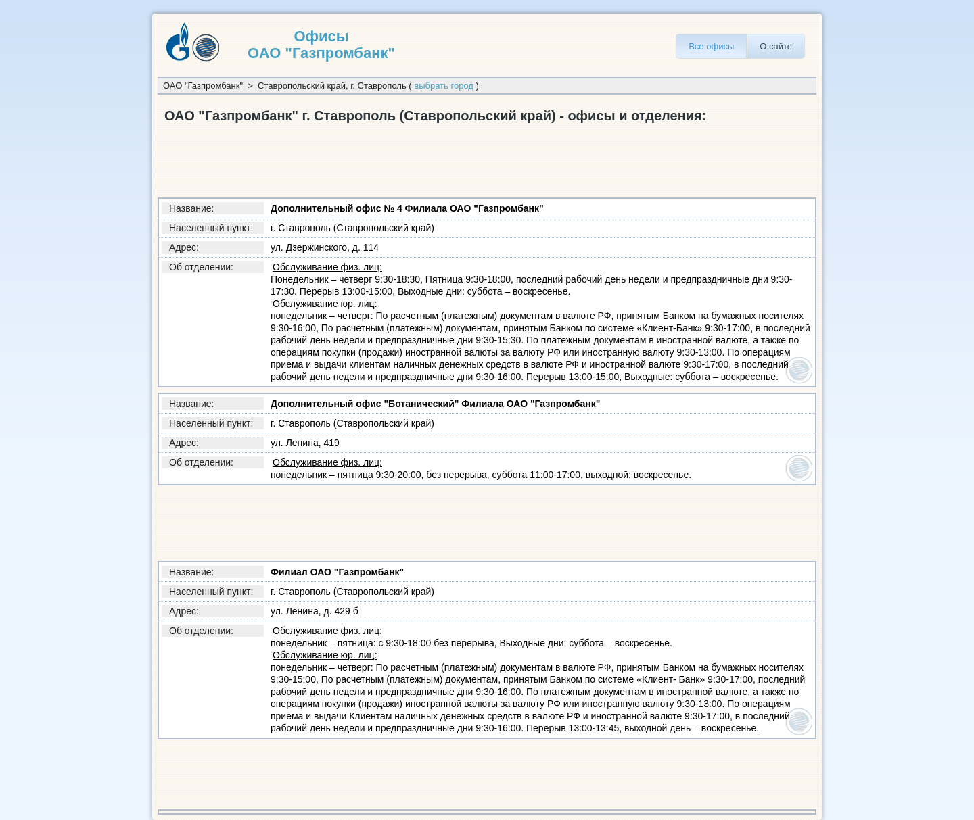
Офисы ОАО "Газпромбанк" (321, 45)
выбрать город (443, 85)
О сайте (776, 46)
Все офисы (711, 46)
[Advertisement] (404, 157)
